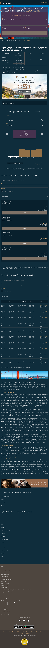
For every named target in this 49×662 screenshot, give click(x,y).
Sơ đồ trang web (4, 577)
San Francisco (3, 522)
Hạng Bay (2, 194)
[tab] (24, 264)
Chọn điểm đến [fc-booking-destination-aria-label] (5, 24)
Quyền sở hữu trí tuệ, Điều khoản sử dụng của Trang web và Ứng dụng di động (17, 590)
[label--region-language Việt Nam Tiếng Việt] (44, 2)
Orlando (2, 542)
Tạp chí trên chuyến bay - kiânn (8, 602)
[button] (15, 15)
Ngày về (27, 27)
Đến (3, 22)
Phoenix (2, 525)
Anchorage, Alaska (4, 551)
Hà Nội (2, 506)
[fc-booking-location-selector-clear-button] (46, 19)
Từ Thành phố (22, 634)
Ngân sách (3, 189)
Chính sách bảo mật (5, 584)
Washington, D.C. (4, 540)
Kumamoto (3, 534)
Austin (2, 557)
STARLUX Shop (4, 604)
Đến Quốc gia (5, 632)
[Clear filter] (47, 181)
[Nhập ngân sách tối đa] (25, 192)
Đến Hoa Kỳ (17, 40)
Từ (2, 18)
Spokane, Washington (5, 531)
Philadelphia (3, 548)
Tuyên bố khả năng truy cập (6, 593)
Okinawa (2, 545)
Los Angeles (3, 519)
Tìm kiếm (24, 33)
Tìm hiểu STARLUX (4, 569)
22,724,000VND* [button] (33, 10)
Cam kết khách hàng (5, 588)
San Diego (3, 537)
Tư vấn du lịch (3, 573)
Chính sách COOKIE (5, 586)
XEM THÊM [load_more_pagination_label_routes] (24, 562)
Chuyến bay (9, 40)
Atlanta (2, 554)
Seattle (2, 528)
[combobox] (24, 181)
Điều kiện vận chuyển (5, 582)
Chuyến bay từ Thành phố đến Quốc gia (38, 632)
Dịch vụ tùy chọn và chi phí (6, 615)
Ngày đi (3, 27)
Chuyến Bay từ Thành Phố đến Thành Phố (23, 632)
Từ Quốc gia (27, 634)
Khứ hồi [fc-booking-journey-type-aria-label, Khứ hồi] (3, 15)
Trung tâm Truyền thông (6, 571)
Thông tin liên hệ (4, 610)
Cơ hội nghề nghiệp (5, 575)
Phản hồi (2, 613)
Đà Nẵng (2, 500)
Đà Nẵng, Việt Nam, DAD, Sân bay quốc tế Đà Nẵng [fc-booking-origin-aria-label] (12, 19)
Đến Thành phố (11, 632)
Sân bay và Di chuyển (5, 611)
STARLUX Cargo (5, 599)
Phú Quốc (3, 503)
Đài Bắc (2, 516)
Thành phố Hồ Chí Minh (5, 497)
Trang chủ (3, 40)
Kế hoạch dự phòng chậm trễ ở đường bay (9, 591)
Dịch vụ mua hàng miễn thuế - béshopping (10, 601)
